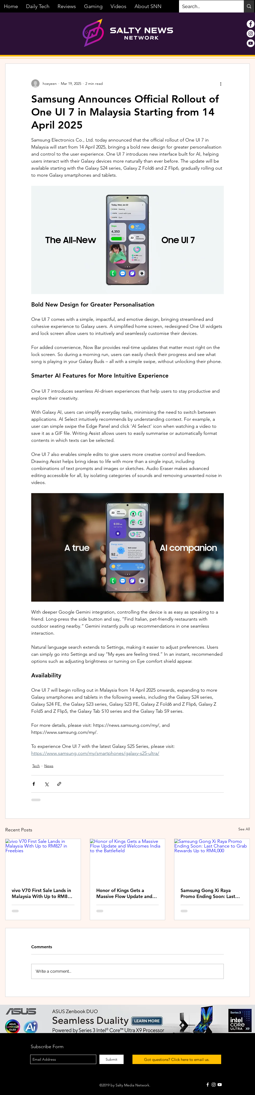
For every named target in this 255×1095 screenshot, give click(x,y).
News (48, 765)
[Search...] (207, 6)
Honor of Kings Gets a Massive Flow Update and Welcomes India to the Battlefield (124, 893)
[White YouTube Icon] (219, 1084)
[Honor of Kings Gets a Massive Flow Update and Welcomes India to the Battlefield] (127, 860)
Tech (36, 765)
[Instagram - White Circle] (250, 33)
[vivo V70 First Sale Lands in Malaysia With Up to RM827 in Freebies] (43, 860)
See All (244, 829)
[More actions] (221, 83)
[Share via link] (59, 783)
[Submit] (111, 1059)
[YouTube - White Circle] (250, 43)
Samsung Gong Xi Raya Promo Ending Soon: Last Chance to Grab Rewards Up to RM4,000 (211, 893)
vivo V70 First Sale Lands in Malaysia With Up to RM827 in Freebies (42, 893)
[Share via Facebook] (33, 783)
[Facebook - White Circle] (250, 24)
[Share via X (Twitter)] (46, 783)
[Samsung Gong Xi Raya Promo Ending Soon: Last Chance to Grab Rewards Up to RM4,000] (212, 860)
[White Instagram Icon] (213, 1084)
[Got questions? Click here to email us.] (176, 1059)
